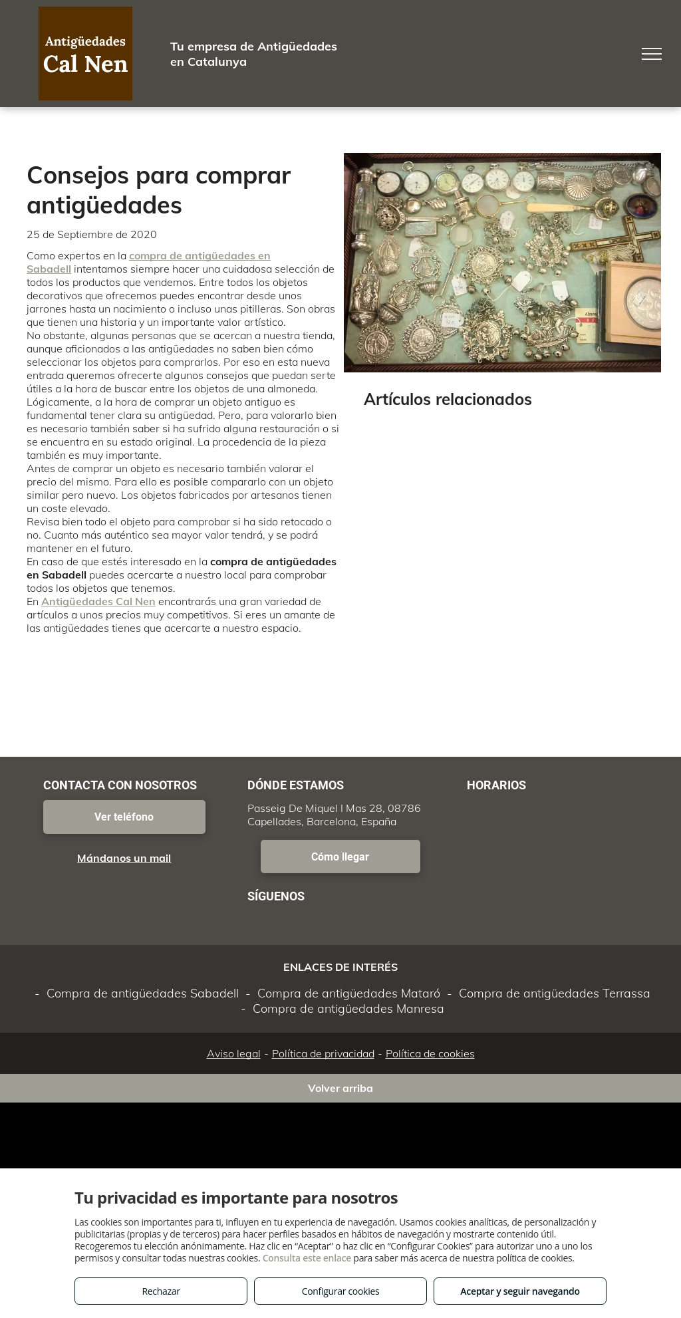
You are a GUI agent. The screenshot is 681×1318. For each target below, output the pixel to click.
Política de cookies (430, 1053)
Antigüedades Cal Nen (98, 601)
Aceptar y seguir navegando (519, 1291)
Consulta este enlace (307, 1258)
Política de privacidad (323, 1053)
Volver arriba (340, 1088)
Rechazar (161, 1291)
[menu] (651, 54)
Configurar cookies (341, 1291)
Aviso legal (234, 1053)
